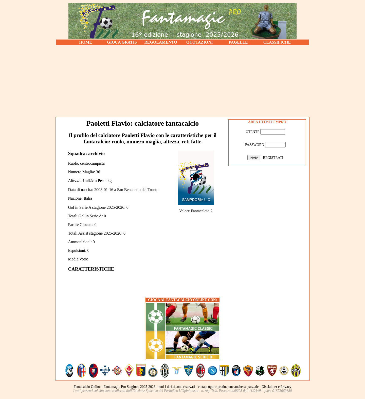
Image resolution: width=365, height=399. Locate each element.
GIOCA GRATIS (122, 42)
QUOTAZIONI (199, 42)
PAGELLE (238, 42)
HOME (85, 42)
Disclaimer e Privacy (276, 387)
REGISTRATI (273, 158)
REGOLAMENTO (160, 42)
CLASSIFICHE (277, 42)
